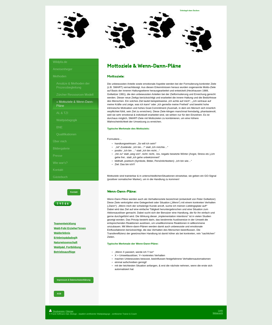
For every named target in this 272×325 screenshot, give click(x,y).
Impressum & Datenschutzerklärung (73, 280)
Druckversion (57, 311)
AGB (59, 294)
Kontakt (74, 192)
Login (220, 311)
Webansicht (218, 313)
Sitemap (69, 311)
